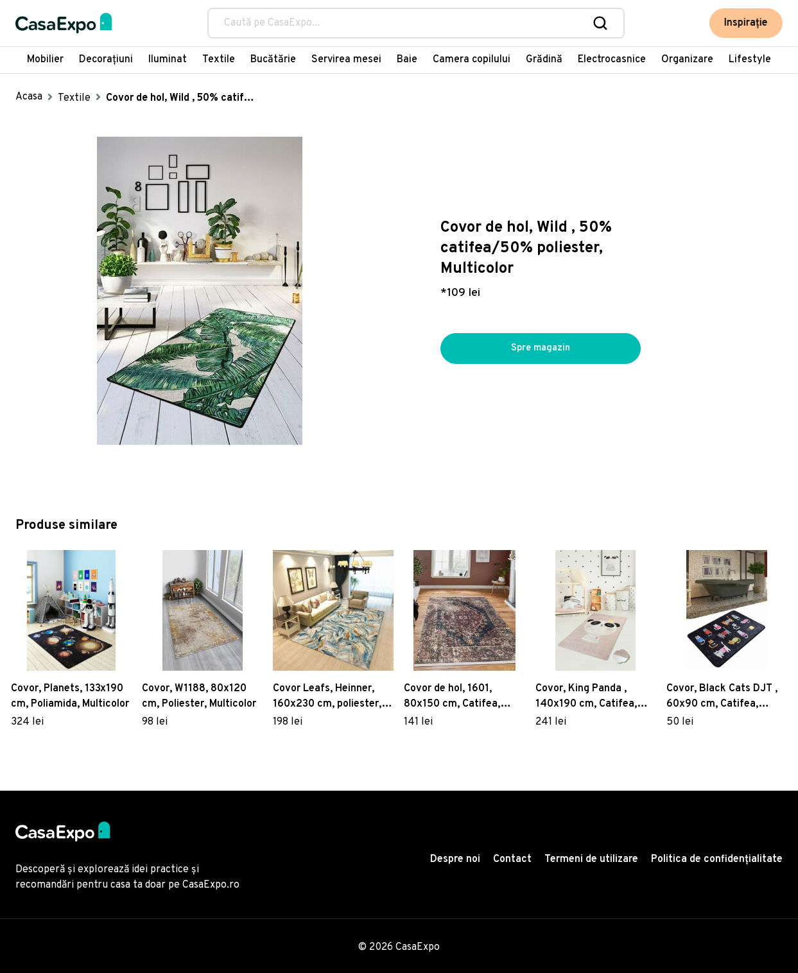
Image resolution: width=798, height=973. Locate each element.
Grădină (544, 59)
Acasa (28, 96)
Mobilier (45, 59)
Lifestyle (750, 59)
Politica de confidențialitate (717, 859)
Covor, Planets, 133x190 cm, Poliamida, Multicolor (70, 696)
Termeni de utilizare (591, 859)
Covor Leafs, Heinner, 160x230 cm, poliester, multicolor (327, 697)
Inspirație (746, 23)
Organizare (687, 59)
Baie (407, 59)
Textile (218, 59)
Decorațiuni (106, 59)
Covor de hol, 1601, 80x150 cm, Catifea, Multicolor (452, 697)
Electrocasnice (612, 59)
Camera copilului (471, 59)
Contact (512, 859)
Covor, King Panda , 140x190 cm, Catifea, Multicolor (586, 697)
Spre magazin (540, 348)
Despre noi (455, 859)
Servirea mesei (346, 59)
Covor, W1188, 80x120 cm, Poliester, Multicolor (199, 696)
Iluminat (167, 59)
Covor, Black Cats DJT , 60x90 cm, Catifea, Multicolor (721, 697)
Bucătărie (273, 59)
